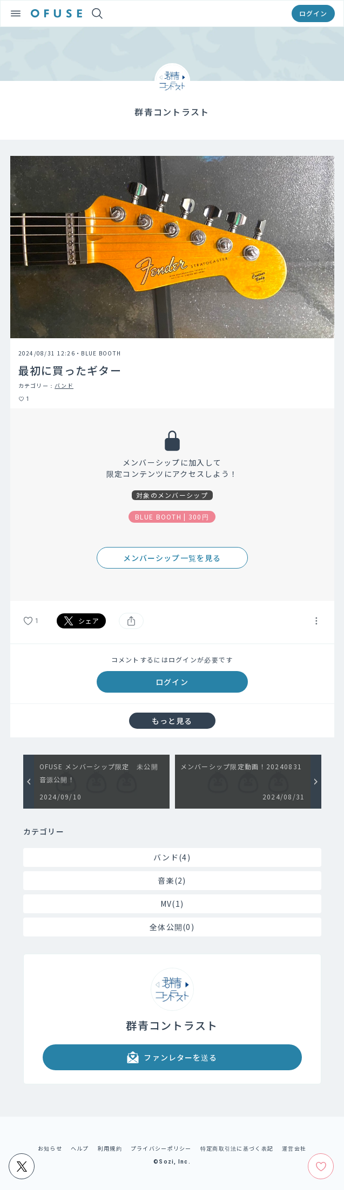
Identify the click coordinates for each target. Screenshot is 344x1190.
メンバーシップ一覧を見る (172, 557)
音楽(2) (172, 880)
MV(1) (172, 903)
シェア (81, 620)
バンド (64, 385)
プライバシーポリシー (161, 1148)
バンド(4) (172, 857)
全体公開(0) (172, 926)
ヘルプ (80, 1148)
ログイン (313, 13)
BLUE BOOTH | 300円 (172, 516)
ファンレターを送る (171, 1057)
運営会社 (294, 1148)
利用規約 (110, 1148)
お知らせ (50, 1148)
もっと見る (172, 720)
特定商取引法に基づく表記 (236, 1148)
